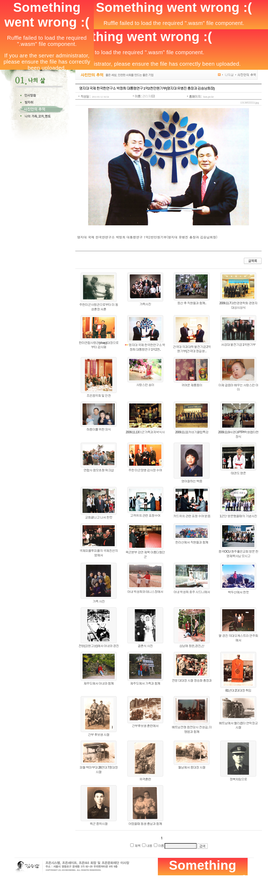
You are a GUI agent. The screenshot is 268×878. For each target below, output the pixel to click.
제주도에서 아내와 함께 (99, 683)
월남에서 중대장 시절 (191, 767)
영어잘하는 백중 (191, 481)
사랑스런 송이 (145, 385)
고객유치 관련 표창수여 (145, 515)
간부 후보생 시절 (98, 735)
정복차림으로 (238, 779)
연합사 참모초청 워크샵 (99, 470)
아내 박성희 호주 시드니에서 (191, 592)
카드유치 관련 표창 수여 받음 (191, 516)
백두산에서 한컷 (238, 592)
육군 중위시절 (98, 824)
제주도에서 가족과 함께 (145, 683)
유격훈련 (145, 779)
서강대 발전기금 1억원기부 (238, 345)
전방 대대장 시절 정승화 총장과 (192, 680)
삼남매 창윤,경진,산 (191, 646)
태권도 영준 (238, 473)
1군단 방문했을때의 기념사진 (238, 516)
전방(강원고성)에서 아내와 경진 (99, 646)
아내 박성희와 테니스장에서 (145, 592)
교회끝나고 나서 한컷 (98, 517)
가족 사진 (98, 601)
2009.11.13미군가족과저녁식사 (145, 432)
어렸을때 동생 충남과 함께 (145, 824)
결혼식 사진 (145, 646)
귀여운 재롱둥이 (191, 385)
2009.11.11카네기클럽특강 (192, 432)
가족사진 (145, 304)
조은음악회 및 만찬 (99, 396)
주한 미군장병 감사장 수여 (145, 470)
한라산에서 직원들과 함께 (191, 542)
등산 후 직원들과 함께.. (191, 303)
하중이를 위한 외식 (99, 429)
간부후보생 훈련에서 (145, 726)
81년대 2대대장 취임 (238, 690)
